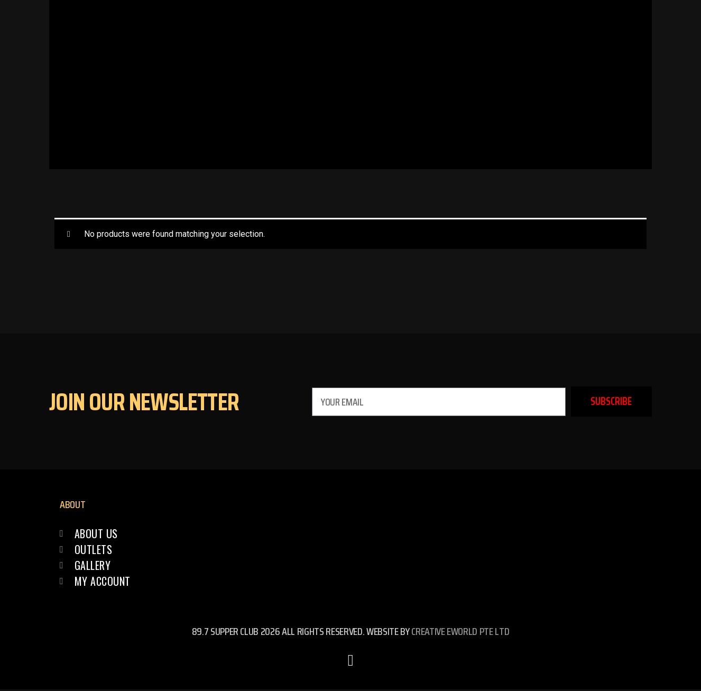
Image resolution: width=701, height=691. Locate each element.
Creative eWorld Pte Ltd (460, 632)
